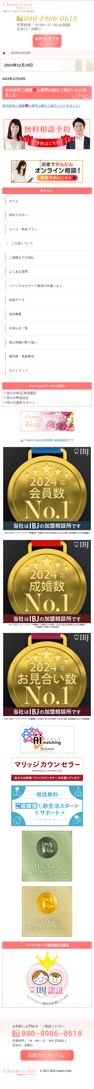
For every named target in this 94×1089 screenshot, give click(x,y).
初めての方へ (18, 215)
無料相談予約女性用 (47, 41)
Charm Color (64, 1070)
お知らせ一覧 (18, 328)
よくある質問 (18, 271)
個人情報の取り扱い (23, 342)
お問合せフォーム (47, 1055)
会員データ (17, 300)
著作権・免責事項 (21, 356)
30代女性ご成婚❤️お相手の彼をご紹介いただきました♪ (41, 105)
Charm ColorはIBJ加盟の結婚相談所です (49, 440)
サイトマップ (18, 370)
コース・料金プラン (23, 229)
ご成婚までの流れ (21, 257)
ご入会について (22, 243)
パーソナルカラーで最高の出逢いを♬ (35, 286)
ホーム (13, 201)
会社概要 (15, 314)
